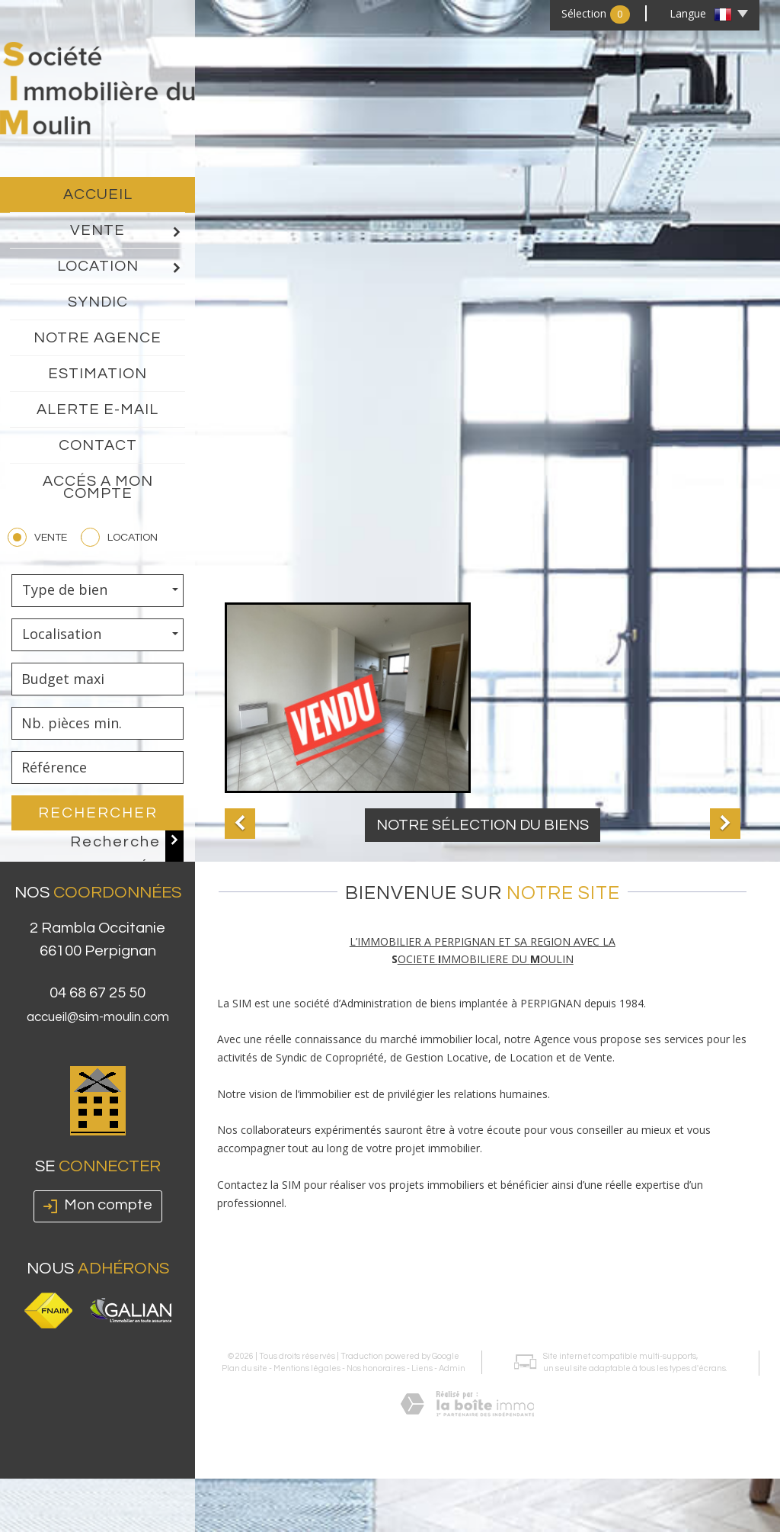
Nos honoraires (373, 1295)
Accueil (98, 194)
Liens (419, 1295)
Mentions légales (304, 1295)
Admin (449, 1295)
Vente (127, 231)
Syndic (98, 302)
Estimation (97, 373)
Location (120, 267)
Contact (98, 445)
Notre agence (97, 337)
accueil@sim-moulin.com (98, 1048)
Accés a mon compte (98, 487)
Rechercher (98, 813)
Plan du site (242, 1295)
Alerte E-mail (97, 409)
